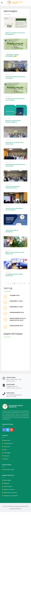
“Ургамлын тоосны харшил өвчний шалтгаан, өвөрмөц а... (14, 209)
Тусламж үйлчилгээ (8, 443)
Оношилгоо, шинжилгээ (9, 489)
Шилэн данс (6, 456)
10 (24, 283)
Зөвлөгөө (6, 459)
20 (29, 283)
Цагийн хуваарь (7, 480)
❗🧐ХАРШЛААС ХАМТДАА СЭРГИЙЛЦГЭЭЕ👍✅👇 (12, 55)
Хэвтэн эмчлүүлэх (8, 486)
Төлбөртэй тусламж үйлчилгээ (11, 495)
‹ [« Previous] (4, 283)
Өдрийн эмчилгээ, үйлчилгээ (10, 492)
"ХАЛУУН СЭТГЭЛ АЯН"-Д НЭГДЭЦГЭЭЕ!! (11, 231)
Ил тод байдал (7, 452)
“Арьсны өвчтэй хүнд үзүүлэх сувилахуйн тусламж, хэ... (12, 187)
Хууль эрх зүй (7, 446)
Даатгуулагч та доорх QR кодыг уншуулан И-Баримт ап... (13, 121)
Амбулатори (6, 483)
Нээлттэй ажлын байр (9, 469)
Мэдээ (5, 449)
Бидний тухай (7, 440)
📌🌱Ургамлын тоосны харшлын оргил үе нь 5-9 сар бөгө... (15, 99)
